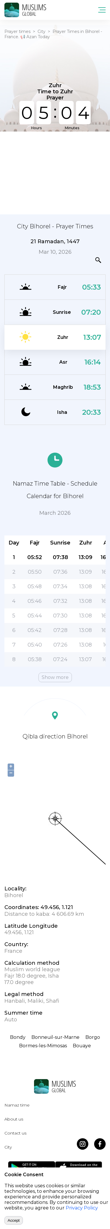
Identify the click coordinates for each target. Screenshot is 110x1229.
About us (13, 1119)
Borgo (92, 1037)
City (41, 31)
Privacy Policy (82, 1208)
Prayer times (17, 31)
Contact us (15, 1133)
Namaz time (17, 1105)
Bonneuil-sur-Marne (55, 1037)
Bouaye (82, 1045)
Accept (14, 1220)
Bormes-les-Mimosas (43, 1045)
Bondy (18, 1037)
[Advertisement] (55, 172)
